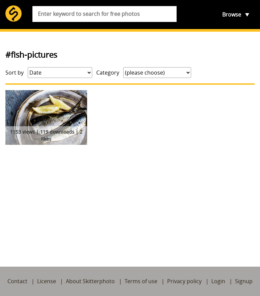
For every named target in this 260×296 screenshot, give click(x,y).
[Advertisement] (130, 198)
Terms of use (141, 281)
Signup (244, 281)
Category (107, 72)
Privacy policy (184, 281)
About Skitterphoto (90, 281)
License (46, 281)
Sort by (14, 72)
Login (218, 281)
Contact (17, 281)
